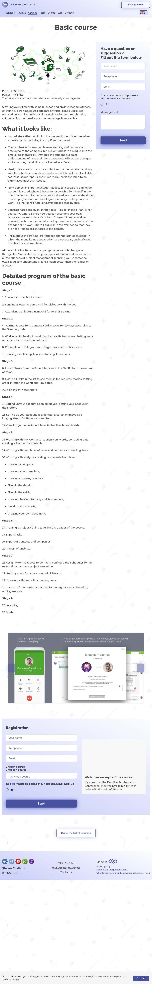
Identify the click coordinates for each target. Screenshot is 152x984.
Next (140, 668)
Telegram (11, 861)
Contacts (69, 12)
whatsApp (24, 861)
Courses (32, 12)
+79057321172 (65, 863)
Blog (59, 12)
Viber (31, 861)
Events (51, 12)
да (9, 789)
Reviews (21, 12)
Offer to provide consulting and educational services (123, 873)
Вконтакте (5, 861)
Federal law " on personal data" (112, 869)
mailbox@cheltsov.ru (66, 867)
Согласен (141, 978)
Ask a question (136, 4)
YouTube (18, 861)
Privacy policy (103, 866)
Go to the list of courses (76, 833)
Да (104, 104)
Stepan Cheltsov (13, 868)
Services (10, 12)
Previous (11, 668)
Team (42, 12)
